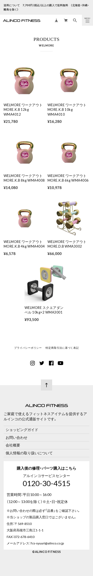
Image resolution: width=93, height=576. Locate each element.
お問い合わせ (16, 437)
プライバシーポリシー (28, 348)
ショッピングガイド (22, 429)
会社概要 (13, 445)
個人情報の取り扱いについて (29, 453)
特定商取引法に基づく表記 (62, 348)
